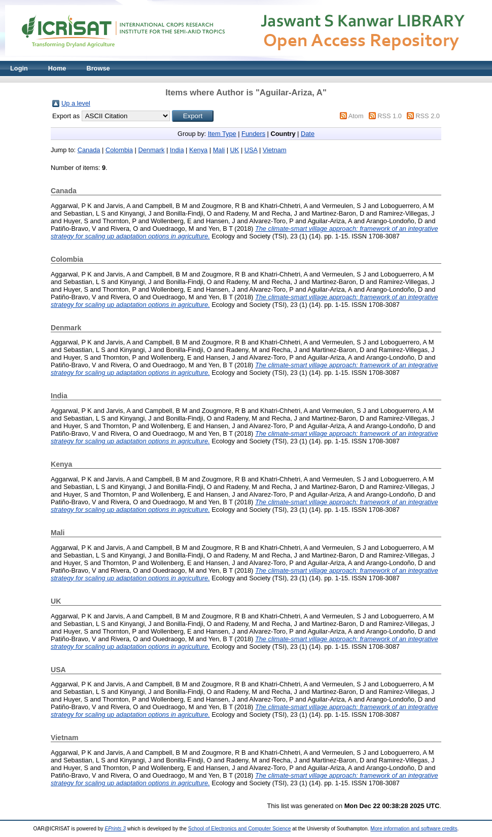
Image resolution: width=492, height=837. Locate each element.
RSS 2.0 (427, 116)
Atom (356, 116)
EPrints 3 (115, 828)
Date (307, 133)
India (177, 150)
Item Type (222, 133)
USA (251, 150)
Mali (219, 150)
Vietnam (275, 150)
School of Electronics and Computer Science (239, 828)
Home (57, 68)
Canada (89, 150)
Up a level (75, 103)
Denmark (151, 150)
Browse (98, 68)
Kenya (198, 150)
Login (19, 68)
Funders (253, 133)
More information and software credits (413, 828)
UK (234, 150)
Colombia (119, 150)
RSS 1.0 (389, 116)
